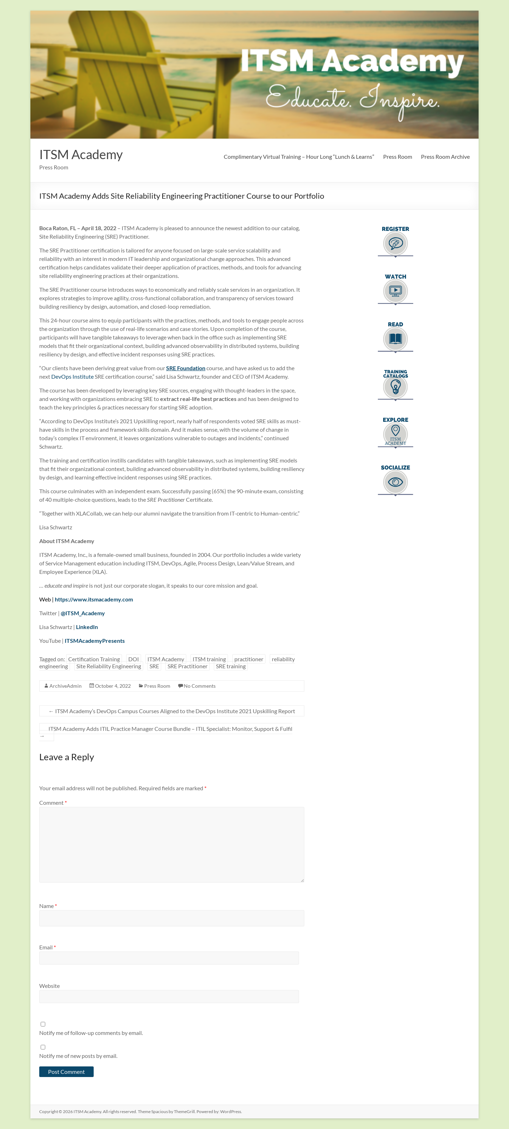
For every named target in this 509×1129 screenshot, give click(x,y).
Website (49, 985)
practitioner (248, 659)
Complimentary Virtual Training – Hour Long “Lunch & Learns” (299, 156)
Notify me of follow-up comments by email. (91, 1032)
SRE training (231, 666)
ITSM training (209, 659)
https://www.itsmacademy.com (94, 599)
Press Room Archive (445, 156)
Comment (53, 802)
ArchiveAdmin (65, 686)
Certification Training (94, 659)
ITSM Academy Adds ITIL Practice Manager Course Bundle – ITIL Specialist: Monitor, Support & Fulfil (165, 732)
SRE (154, 666)
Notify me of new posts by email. (78, 1055)
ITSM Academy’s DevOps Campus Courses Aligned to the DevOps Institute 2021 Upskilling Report (171, 711)
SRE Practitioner (187, 666)
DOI (133, 659)
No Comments (200, 686)
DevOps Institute (72, 376)
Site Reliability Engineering (108, 666)
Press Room (397, 156)
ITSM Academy (81, 154)
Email (47, 947)
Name (48, 905)
